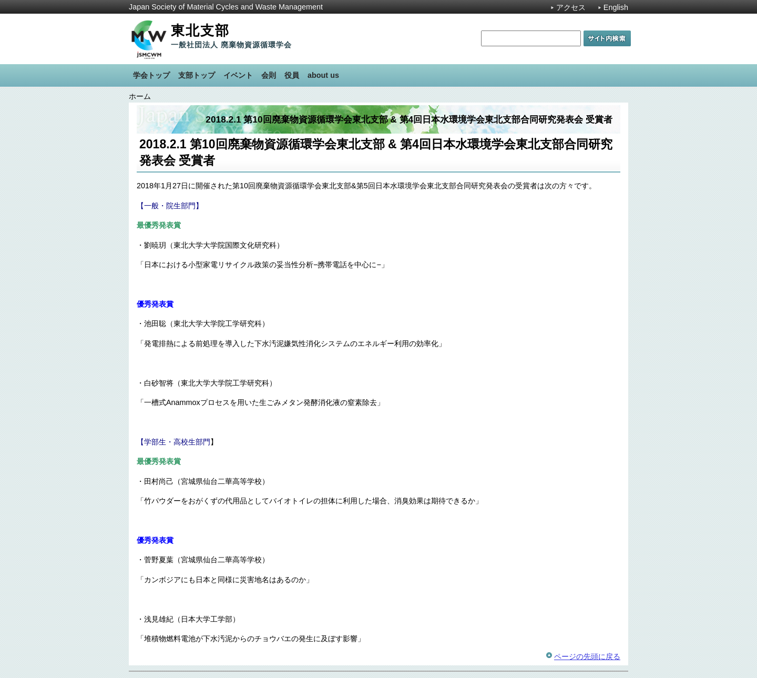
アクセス (571, 7)
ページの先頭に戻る (587, 656)
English (615, 7)
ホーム (140, 96)
